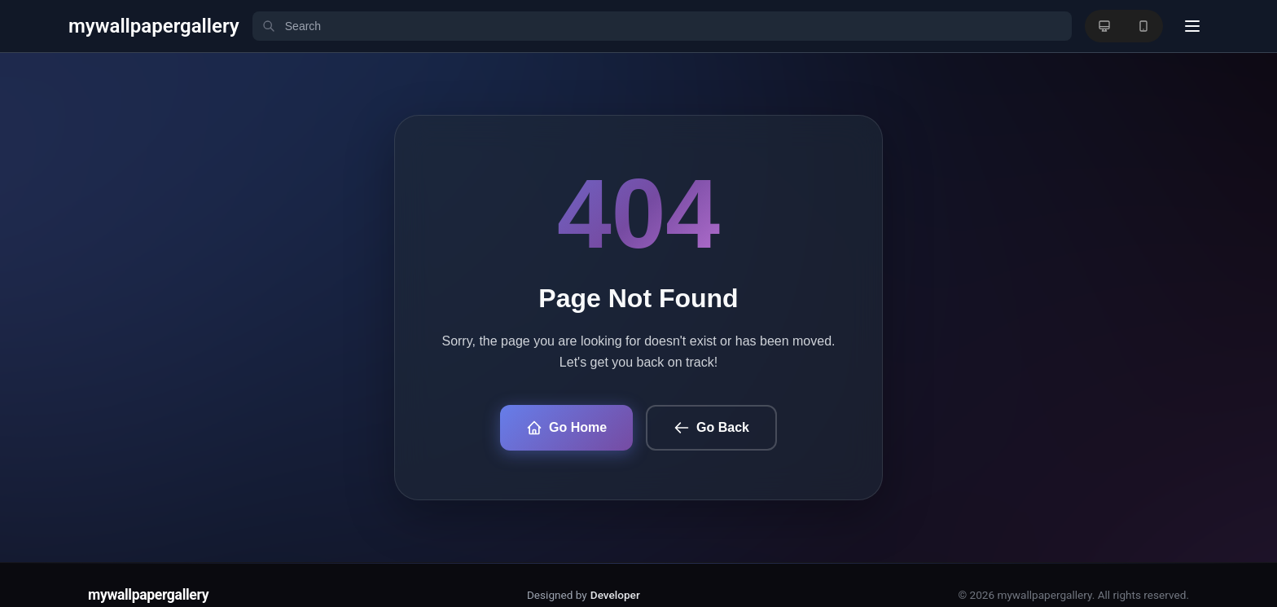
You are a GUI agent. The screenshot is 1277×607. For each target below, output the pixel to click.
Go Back (711, 428)
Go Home (566, 428)
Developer (615, 594)
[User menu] (1192, 26)
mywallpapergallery (148, 595)
